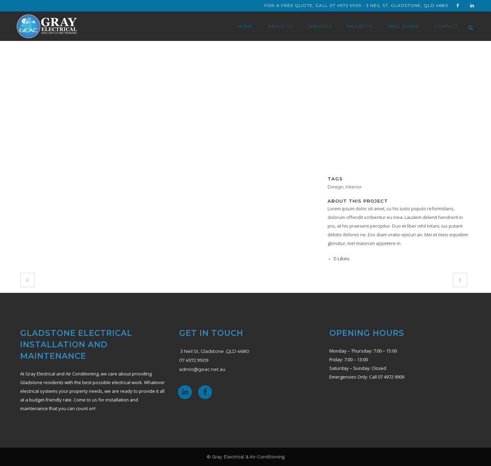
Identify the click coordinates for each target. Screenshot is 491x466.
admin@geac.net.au (202, 369)
